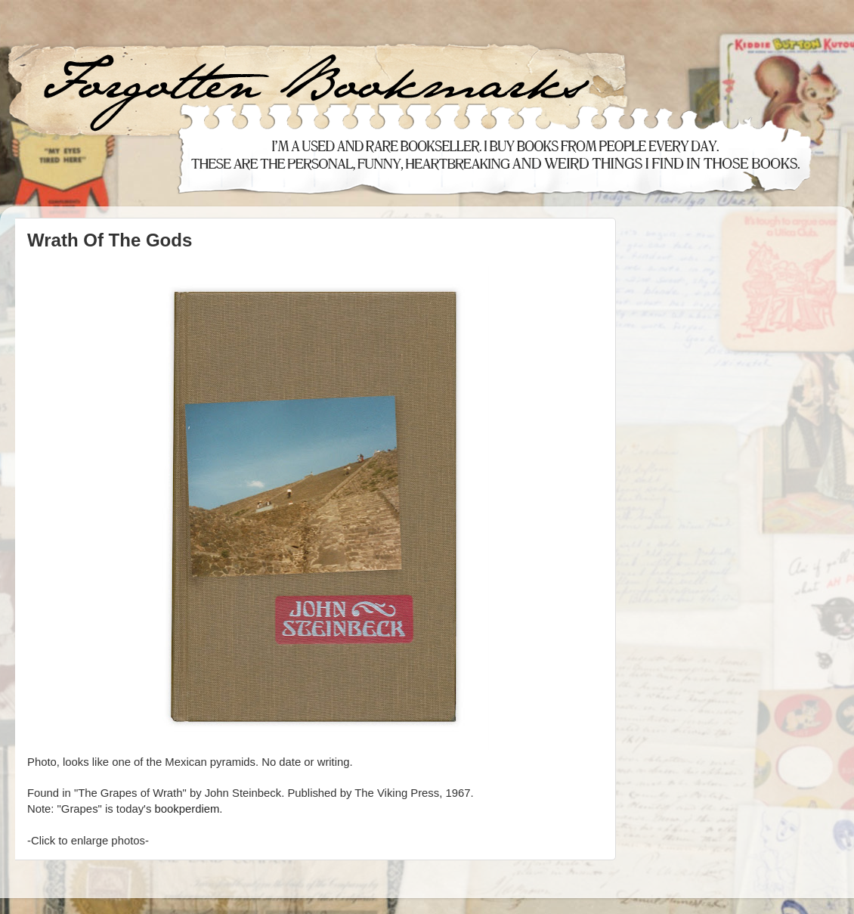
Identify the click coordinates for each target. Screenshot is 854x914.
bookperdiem (186, 809)
